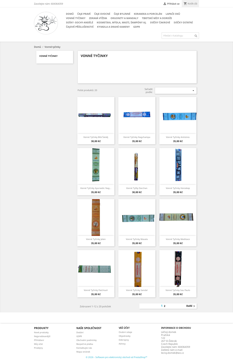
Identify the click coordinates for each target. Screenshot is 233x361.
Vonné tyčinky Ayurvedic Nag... (95, 188)
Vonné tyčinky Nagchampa (136, 137)
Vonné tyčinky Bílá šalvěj (95, 137)
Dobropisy (124, 339)
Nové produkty (41, 332)
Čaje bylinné (122, 13)
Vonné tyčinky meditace (178, 239)
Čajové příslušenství (79, 26)
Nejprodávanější (42, 336)
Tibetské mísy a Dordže (157, 18)
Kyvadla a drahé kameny (113, 26)
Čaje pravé (84, 13)
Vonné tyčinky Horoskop (178, 188)
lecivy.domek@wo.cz (172, 352)
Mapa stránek (83, 351)
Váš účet (124, 327)
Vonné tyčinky (75, 18)
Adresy (122, 343)
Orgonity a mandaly (124, 18)
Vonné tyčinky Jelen (96, 239)
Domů (70, 13)
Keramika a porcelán (148, 13)
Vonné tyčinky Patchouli (96, 290)
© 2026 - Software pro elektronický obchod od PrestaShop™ (116, 357)
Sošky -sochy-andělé (79, 22)
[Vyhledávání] (180, 35)
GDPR (136, 26)
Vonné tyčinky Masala (137, 239)
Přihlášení (39, 340)
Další (191, 306)
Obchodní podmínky (86, 340)
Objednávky (124, 336)
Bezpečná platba (84, 344)
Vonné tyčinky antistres (178, 137)
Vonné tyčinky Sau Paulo (178, 290)
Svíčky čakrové (160, 22)
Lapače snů (173, 13)
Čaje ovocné (102, 13)
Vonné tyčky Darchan (136, 188)
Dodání (80, 332)
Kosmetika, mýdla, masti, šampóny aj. (122, 22)
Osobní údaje (125, 332)
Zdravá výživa (98, 18)
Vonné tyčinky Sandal (137, 290)
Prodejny (38, 347)
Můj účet (38, 344)
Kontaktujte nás (84, 347)
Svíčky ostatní (183, 22)
